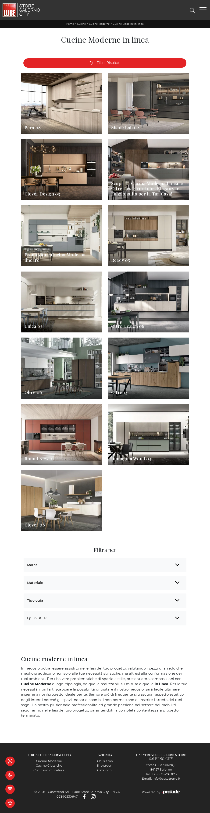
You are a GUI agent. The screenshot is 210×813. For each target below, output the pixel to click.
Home (70, 23)
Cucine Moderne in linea (128, 23)
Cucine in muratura (48, 770)
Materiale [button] (35, 583)
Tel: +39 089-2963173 (161, 774)
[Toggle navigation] (202, 10)
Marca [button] (32, 565)
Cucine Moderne (99, 23)
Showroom (105, 765)
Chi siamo (105, 761)
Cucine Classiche (49, 765)
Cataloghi (105, 770)
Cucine (81, 23)
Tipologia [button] (35, 600)
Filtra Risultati (105, 63)
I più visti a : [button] (37, 618)
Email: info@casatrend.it (161, 778)
